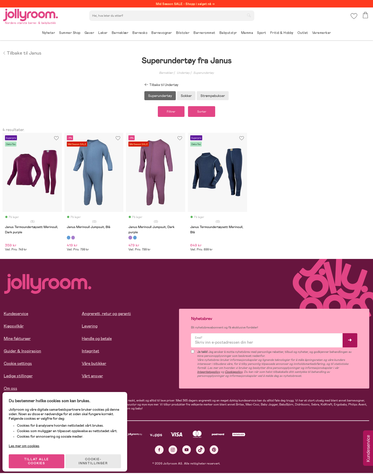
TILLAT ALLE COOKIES (38, 457)
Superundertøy (203, 73)
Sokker (186, 95)
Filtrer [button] (169, 112)
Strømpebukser (212, 95)
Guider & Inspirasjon (22, 351)
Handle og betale (97, 339)
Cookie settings (18, 364)
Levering (89, 326)
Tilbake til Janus (21, 52)
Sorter (203, 112)
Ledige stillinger (18, 376)
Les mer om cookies (26, 441)
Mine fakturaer (17, 339)
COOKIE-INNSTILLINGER (96, 457)
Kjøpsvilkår (14, 326)
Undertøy (183, 73)
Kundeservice (16, 314)
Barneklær (166, 73)
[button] (353, 18)
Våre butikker (94, 364)
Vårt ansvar (92, 376)
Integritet (90, 351)
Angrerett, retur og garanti (106, 314)
